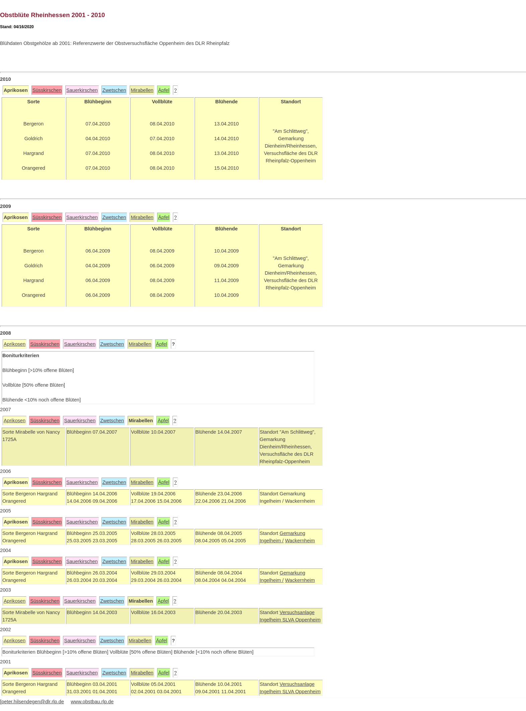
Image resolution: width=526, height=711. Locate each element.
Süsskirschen (47, 90)
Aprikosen (14, 344)
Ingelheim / (272, 540)
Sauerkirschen (82, 90)
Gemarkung (292, 533)
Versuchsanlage (296, 612)
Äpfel (163, 90)
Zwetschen (114, 90)
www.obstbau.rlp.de (92, 701)
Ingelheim (271, 619)
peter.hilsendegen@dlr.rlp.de (32, 701)
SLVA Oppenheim (301, 619)
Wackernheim (300, 540)
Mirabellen (142, 90)
